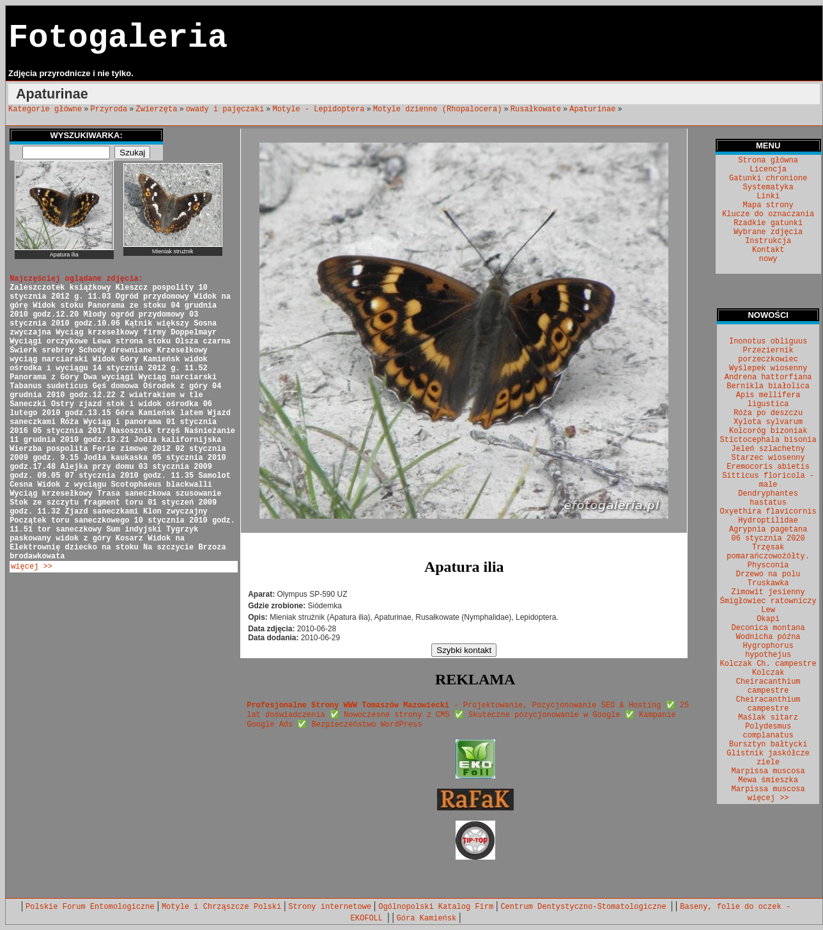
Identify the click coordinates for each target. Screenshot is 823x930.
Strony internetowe (329, 906)
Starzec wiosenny (768, 457)
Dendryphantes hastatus (768, 498)
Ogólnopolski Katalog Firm (435, 906)
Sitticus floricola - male (768, 480)
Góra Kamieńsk (427, 918)
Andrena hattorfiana (768, 377)
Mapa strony (768, 205)
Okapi (768, 619)
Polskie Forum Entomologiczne (90, 906)
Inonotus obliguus (768, 341)
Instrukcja (768, 241)
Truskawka (768, 583)
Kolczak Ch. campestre (768, 663)
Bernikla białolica (768, 386)
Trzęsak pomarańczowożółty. (768, 552)
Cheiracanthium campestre (768, 704)
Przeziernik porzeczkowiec (768, 355)
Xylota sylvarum (768, 422)
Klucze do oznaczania (768, 214)
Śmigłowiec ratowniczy (768, 601)
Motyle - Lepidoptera (318, 109)
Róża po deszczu (768, 413)
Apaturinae (592, 109)
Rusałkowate (536, 109)
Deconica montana (768, 628)
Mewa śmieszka (768, 780)
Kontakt (768, 250)
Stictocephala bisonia (768, 440)
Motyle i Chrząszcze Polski (221, 906)
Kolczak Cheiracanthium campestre (768, 681)
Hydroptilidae (768, 520)
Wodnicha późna (768, 637)
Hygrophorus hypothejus (768, 650)
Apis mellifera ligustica (768, 400)
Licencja (768, 169)
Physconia (768, 565)
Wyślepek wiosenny (768, 368)
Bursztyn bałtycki (768, 744)
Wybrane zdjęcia (768, 232)
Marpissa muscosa (768, 771)
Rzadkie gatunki (768, 223)
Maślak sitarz (768, 717)
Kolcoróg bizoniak (768, 431)
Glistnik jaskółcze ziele (768, 758)
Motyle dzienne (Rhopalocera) (437, 109)
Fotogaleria (117, 38)
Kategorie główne (45, 109)
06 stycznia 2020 (768, 538)
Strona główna (768, 160)
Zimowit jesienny (768, 592)
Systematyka (768, 187)
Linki (768, 196)
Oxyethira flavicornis (768, 511)
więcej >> (31, 566)
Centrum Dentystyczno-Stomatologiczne (585, 906)
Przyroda (109, 109)
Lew (768, 610)
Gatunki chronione (768, 178)
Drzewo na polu (768, 574)
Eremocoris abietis (768, 466)
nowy (768, 259)
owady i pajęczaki (225, 109)
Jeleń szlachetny (768, 449)
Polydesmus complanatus (768, 731)
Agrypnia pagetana (768, 529)
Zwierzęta (157, 109)
